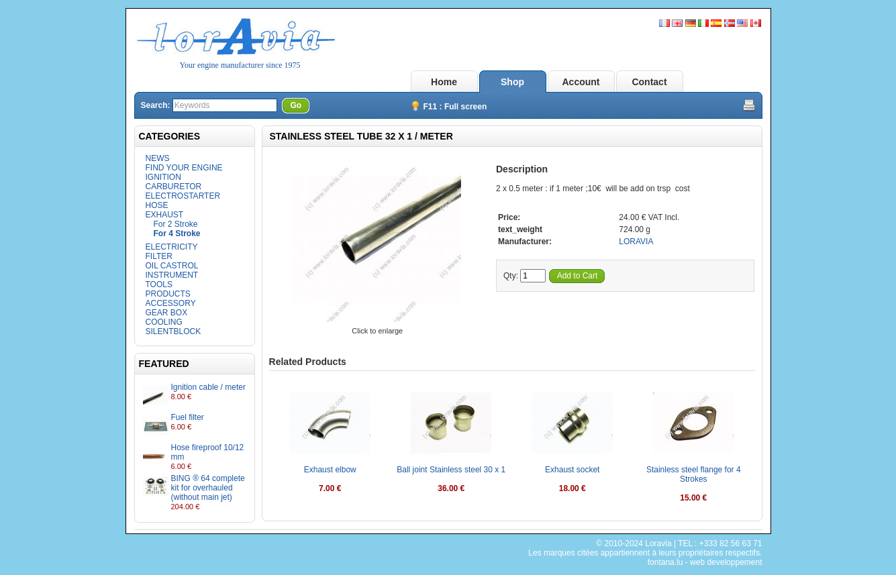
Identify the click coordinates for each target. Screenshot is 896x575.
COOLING (164, 322)
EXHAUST (165, 214)
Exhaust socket (572, 469)
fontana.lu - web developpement (705, 562)
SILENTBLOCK (173, 331)
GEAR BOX (167, 312)
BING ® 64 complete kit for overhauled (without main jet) (208, 488)
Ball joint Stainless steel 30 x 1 (451, 469)
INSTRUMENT (172, 275)
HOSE (157, 205)
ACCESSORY (171, 303)
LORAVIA (636, 241)
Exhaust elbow (330, 469)
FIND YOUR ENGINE (184, 167)
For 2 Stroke (176, 224)
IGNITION (163, 177)
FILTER (159, 256)
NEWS (158, 158)
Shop (512, 81)
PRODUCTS (168, 294)
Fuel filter (187, 417)
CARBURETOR (174, 186)
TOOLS (159, 284)
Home (444, 81)
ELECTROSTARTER (183, 196)
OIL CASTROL (172, 265)
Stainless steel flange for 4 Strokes (693, 474)
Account (581, 81)
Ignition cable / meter (208, 387)
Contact (649, 81)
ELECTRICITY (172, 247)
